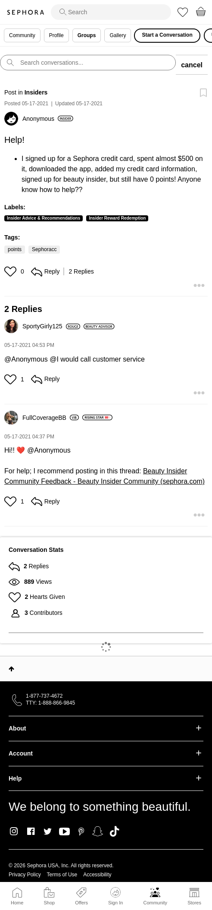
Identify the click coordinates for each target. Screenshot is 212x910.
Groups (87, 35)
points (15, 249)
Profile (56, 35)
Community (155, 902)
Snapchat (97, 831)
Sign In (115, 896)
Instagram (14, 831)
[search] (111, 12)
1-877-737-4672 (44, 696)
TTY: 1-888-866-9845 (50, 703)
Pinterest (81, 831)
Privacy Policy (25, 875)
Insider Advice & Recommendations (43, 218)
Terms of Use (62, 875)
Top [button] (11, 668)
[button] (11, 271)
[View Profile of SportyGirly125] (51, 326)
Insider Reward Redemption (117, 218)
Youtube (64, 832)
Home (17, 902)
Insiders (36, 92)
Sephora (25, 12)
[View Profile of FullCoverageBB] (50, 418)
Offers (81, 902)
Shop (49, 902)
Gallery (117, 35)
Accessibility (97, 875)
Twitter (47, 831)
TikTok (114, 831)
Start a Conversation (167, 35)
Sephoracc (44, 249)
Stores (194, 902)
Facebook (30, 831)
